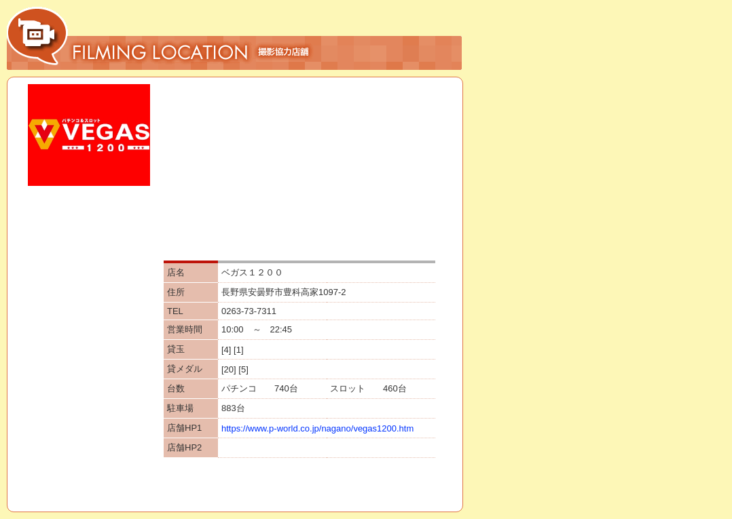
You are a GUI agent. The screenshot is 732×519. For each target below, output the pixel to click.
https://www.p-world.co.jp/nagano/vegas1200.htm (317, 428)
